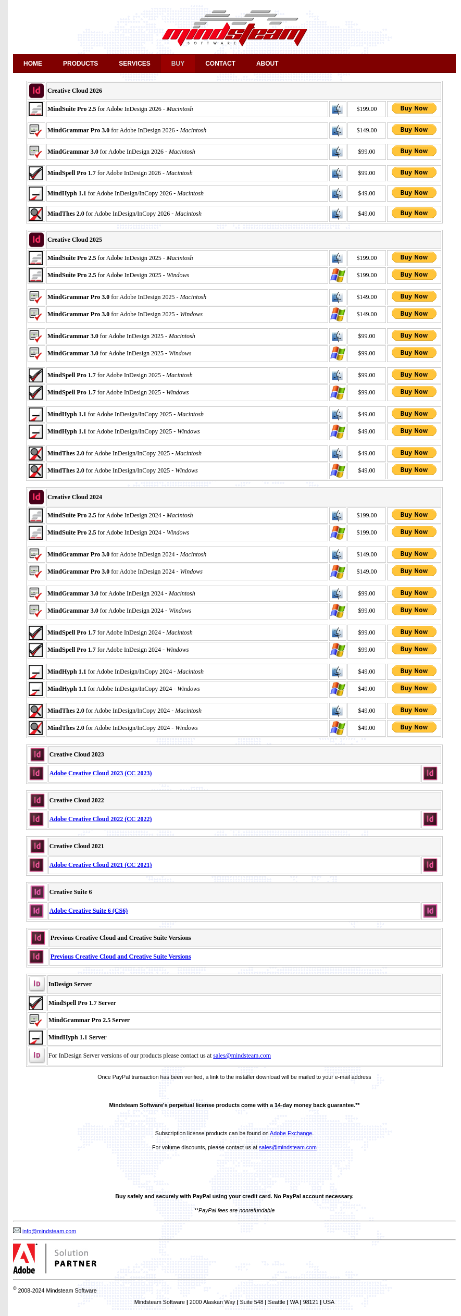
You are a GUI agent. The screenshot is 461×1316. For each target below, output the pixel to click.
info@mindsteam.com (49, 1231)
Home (32, 63)
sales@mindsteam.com (242, 1055)
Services (134, 63)
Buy (177, 63)
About (267, 63)
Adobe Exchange (291, 1133)
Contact (220, 63)
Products (80, 63)
